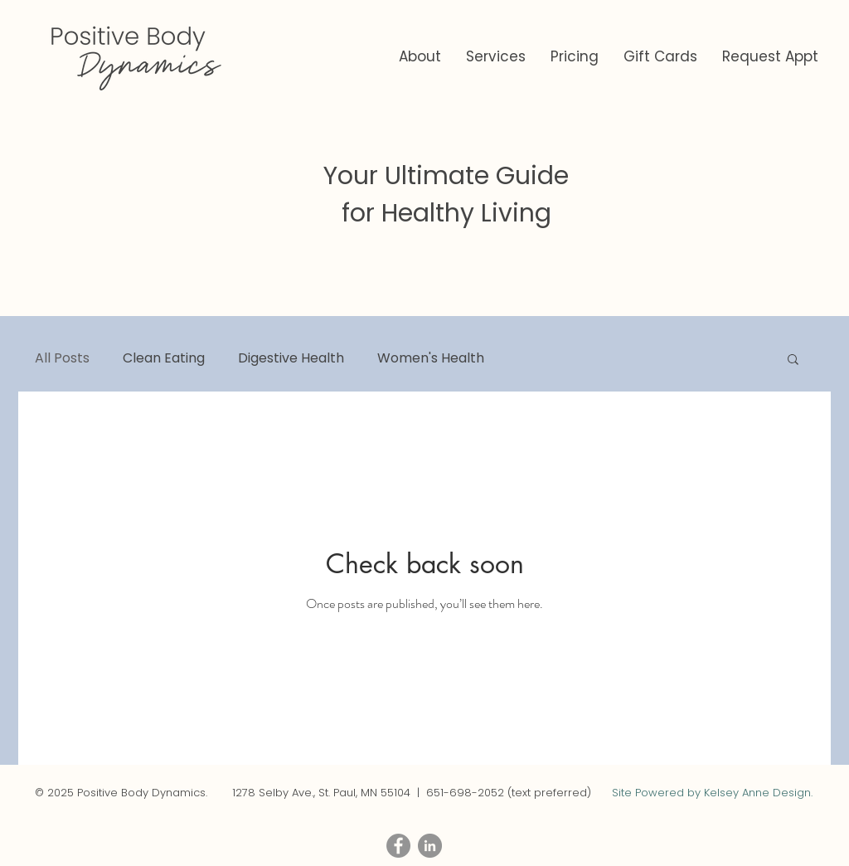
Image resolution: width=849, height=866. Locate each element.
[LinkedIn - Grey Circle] (430, 846)
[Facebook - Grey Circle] (398, 846)
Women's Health (430, 358)
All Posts (62, 358)
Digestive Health (291, 358)
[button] (496, 57)
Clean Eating (164, 358)
